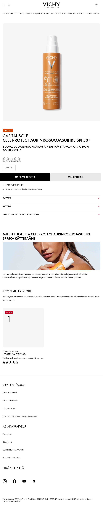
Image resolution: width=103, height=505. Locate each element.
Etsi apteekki (7, 434)
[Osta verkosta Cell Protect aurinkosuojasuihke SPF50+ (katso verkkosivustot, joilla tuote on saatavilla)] (25, 177)
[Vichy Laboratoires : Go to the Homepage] (51, 5)
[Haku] (9, 5)
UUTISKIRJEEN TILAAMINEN (13, 450)
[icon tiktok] (34, 481)
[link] (12, 159)
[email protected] (64, 499)
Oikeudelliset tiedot (10, 400)
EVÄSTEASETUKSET (10, 408)
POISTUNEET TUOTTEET (11, 457)
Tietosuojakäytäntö (10, 392)
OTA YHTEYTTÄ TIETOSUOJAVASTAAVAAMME (20, 416)
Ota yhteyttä (7, 442)
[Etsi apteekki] (75, 177)
